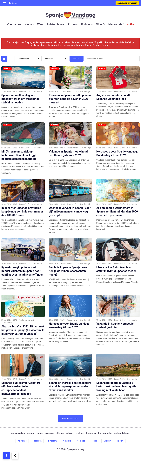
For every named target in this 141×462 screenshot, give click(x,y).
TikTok (94, 441)
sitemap (60, 433)
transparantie (104, 433)
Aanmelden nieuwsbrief (127, 3)
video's (100, 24)
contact (39, 433)
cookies (80, 433)
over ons (49, 433)
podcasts (87, 24)
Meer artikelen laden (70, 418)
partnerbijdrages (122, 433)
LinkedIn (107, 441)
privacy (70, 433)
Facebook (37, 441)
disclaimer (91, 433)
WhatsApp (22, 441)
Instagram (52, 441)
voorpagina (14, 24)
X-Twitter (67, 441)
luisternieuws (55, 24)
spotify (120, 441)
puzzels (73, 24)
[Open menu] (4, 3)
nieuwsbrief (116, 24)
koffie (130, 24)
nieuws (29, 24)
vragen (30, 433)
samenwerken (18, 433)
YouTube (81, 441)
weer (40, 24)
